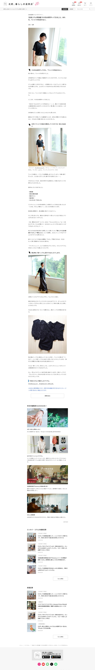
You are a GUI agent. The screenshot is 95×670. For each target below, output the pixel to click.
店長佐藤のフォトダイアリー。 (36, 14)
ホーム (21, 645)
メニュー (91, 5)
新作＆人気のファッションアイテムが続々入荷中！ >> (15, 9)
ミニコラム (26, 645)
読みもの (79, 5)
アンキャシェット (39, 168)
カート (85, 5)
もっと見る (60, 578)
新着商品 (73, 5)
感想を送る (47, 396)
